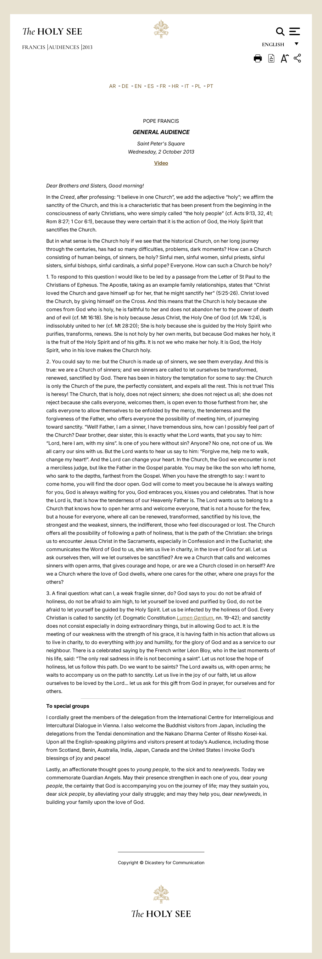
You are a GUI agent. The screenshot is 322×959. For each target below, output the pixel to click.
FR (163, 86)
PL (198, 86)
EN (138, 86)
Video (161, 163)
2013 (87, 47)
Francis (34, 47)
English (276, 46)
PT (210, 86)
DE (125, 86)
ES (150, 86)
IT (187, 86)
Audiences (64, 47)
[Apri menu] (294, 31)
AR (112, 86)
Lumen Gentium (195, 618)
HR (175, 86)
